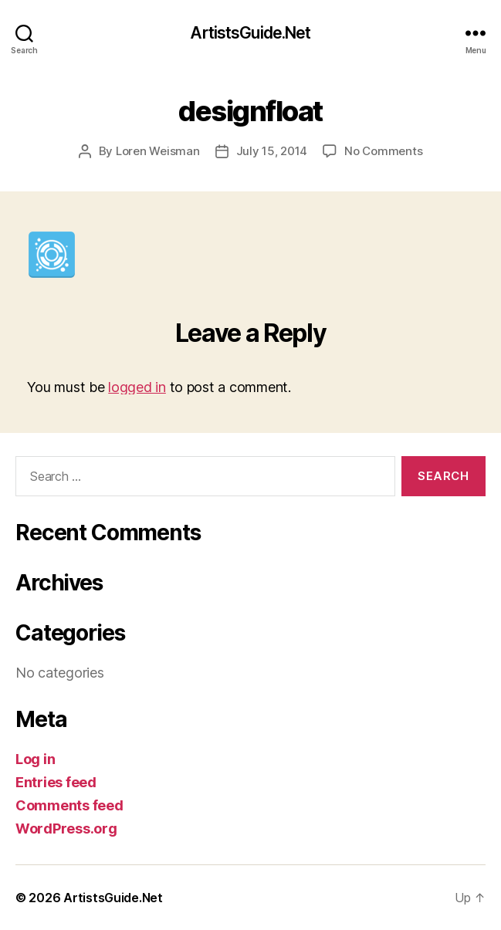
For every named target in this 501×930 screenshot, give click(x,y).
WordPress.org (66, 828)
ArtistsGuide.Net (250, 33)
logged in (137, 387)
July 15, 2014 (272, 151)
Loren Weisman (158, 151)
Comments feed (69, 805)
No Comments (383, 151)
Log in (35, 759)
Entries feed (55, 782)
